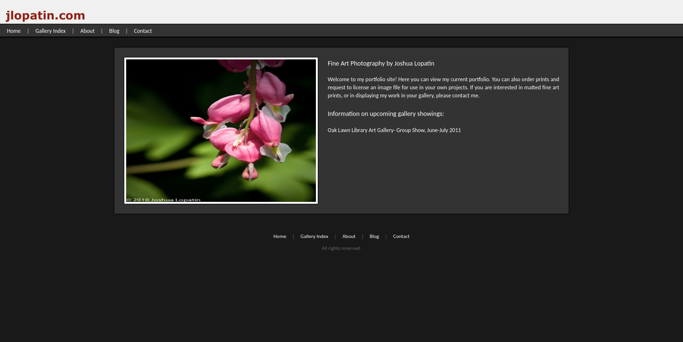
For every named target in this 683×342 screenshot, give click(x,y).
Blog (114, 31)
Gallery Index (51, 31)
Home (13, 31)
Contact (143, 31)
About (88, 31)
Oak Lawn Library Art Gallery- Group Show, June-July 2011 (394, 130)
